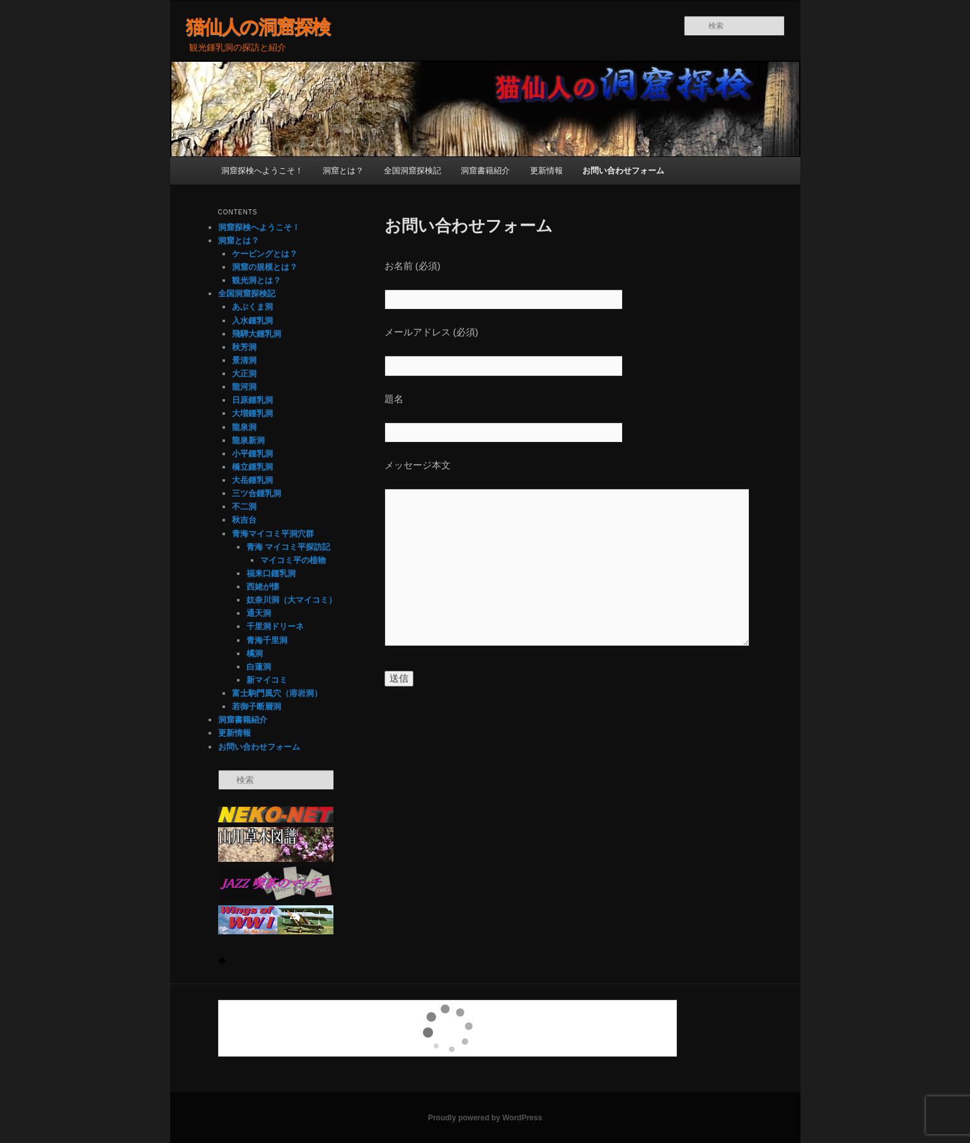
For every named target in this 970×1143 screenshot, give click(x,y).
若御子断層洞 (256, 706)
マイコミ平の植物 (293, 560)
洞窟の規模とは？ (264, 267)
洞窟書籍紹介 (485, 170)
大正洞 (244, 373)
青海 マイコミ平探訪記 (288, 547)
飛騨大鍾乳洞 (256, 334)
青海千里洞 (266, 640)
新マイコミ (266, 680)
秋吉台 (244, 520)
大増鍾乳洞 (252, 413)
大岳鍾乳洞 (252, 480)
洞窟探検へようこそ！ (262, 170)
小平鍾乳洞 (252, 453)
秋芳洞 (244, 347)
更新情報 (546, 170)
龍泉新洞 (248, 440)
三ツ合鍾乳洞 (256, 493)
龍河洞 (244, 387)
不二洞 (244, 506)
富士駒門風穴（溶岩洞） (277, 693)
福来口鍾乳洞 (271, 573)
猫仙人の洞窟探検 (258, 26)
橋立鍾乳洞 (252, 467)
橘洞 (254, 653)
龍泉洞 (244, 427)
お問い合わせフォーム (623, 170)
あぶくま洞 (252, 306)
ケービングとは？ (264, 253)
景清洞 (244, 360)
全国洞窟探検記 (412, 170)
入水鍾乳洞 (252, 320)
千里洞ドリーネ (275, 626)
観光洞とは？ (256, 280)
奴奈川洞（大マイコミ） (291, 600)
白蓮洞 (258, 666)
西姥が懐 (262, 586)
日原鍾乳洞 (252, 400)
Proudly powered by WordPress (485, 1117)
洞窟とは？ (343, 170)
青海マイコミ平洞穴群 (273, 533)
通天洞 (258, 613)
